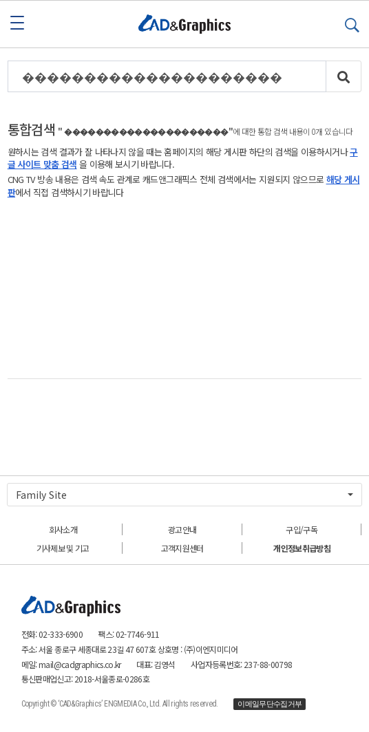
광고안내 (182, 529)
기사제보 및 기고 (62, 548)
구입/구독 (301, 529)
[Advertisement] (185, 288)
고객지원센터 (182, 548)
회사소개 (63, 529)
